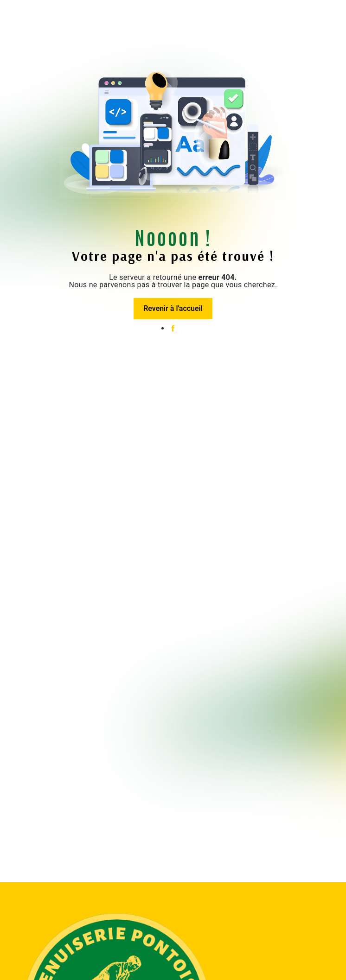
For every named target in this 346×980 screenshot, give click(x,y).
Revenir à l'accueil (172, 308)
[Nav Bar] (13, 16)
